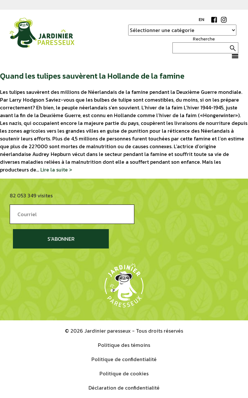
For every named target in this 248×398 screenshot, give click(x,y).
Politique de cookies (124, 373)
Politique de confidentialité (124, 359)
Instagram (224, 20)
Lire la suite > (56, 169)
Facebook (214, 20)
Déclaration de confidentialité (124, 388)
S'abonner (61, 239)
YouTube (233, 20)
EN (201, 19)
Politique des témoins (124, 345)
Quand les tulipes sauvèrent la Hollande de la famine (92, 76)
